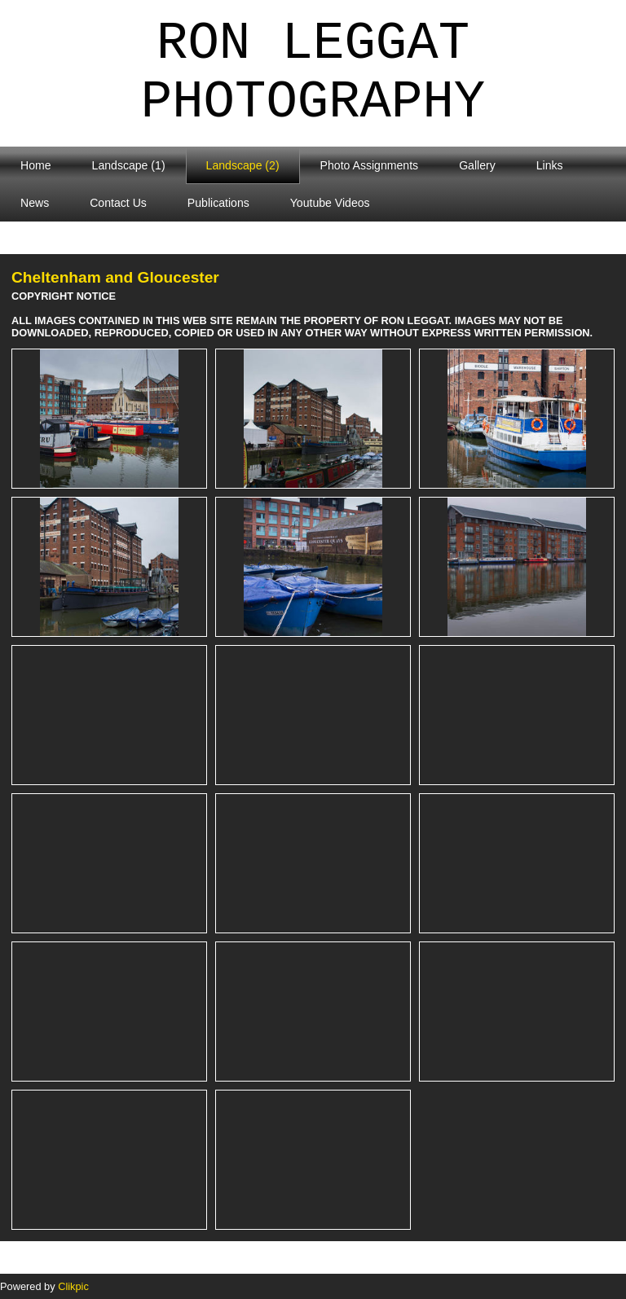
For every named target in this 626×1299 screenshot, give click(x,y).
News (34, 202)
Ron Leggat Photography (313, 73)
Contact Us (118, 202)
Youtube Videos (330, 202)
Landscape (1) (128, 165)
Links (549, 165)
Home (35, 165)
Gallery (477, 165)
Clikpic (73, 1286)
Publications (218, 202)
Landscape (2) (243, 165)
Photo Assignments (369, 165)
